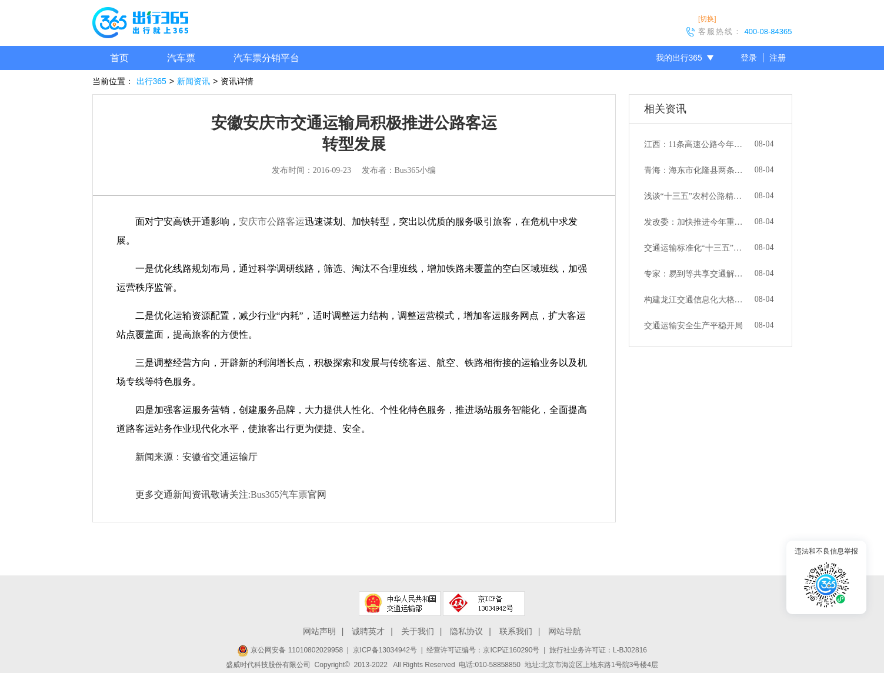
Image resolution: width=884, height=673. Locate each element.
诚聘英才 (368, 631)
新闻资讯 (193, 81)
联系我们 (515, 631)
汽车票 (181, 58)
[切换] (707, 19)
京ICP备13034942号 (385, 650)
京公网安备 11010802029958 (290, 650)
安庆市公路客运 (272, 221)
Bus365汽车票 (279, 494)
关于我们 (417, 631)
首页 (119, 58)
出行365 (151, 81)
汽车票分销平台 (266, 58)
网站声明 (319, 631)
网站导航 (564, 631)
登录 (748, 57)
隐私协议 (466, 631)
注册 (777, 57)
